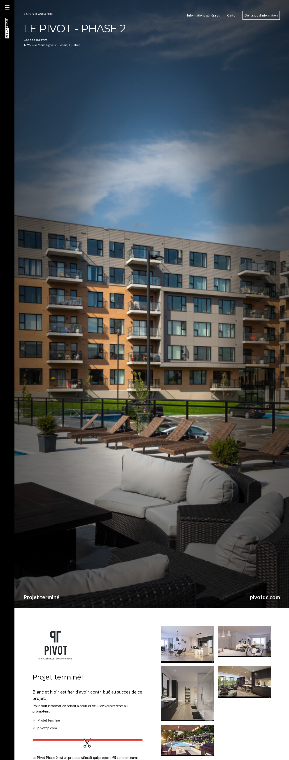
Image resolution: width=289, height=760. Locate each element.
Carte (231, 15)
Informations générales (203, 15)
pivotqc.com (265, 597)
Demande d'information (261, 15)
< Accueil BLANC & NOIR (38, 14)
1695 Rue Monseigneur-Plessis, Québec (51, 45)
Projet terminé (41, 597)
